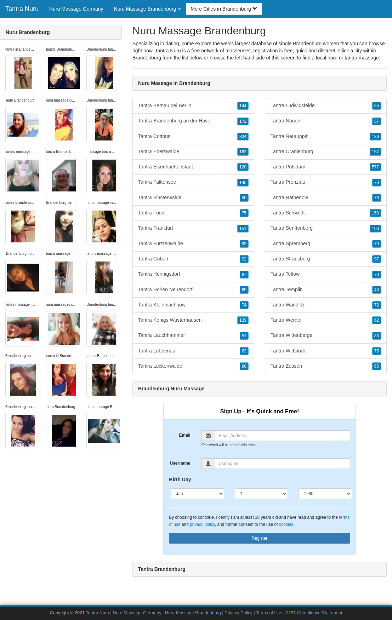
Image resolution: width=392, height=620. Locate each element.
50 (244, 197)
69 (244, 289)
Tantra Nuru (22, 8)
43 (376, 289)
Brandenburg (146, 58)
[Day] (261, 493)
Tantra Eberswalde (193, 152)
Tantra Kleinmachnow (193, 305)
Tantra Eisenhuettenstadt (193, 167)
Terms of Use (269, 612)
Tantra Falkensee (193, 182)
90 (244, 366)
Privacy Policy (238, 612)
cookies (286, 524)
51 (244, 335)
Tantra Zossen (326, 366)
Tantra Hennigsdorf (193, 274)
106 (375, 228)
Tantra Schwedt (326, 213)
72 (376, 305)
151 (242, 228)
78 (376, 197)
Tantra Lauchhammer (193, 335)
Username (180, 463)
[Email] (282, 435)
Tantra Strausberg (326, 259)
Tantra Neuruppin (326, 136)
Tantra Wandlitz (326, 305)
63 (244, 351)
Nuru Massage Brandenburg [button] (147, 9)
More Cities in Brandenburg (224, 9)
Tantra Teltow (326, 274)
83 (376, 335)
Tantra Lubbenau (193, 351)
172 (242, 121)
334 (242, 136)
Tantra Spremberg (326, 244)
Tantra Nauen (326, 121)
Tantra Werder (326, 320)
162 (242, 151)
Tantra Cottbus (193, 136)
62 (376, 320)
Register (260, 538)
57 (376, 121)
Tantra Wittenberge (326, 335)
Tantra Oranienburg (326, 152)
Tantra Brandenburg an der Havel (193, 121)
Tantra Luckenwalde (193, 366)
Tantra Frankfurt (193, 228)
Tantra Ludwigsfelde (326, 106)
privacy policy (202, 524)
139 (242, 320)
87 (244, 274)
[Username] (282, 463)
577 (375, 167)
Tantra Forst (193, 213)
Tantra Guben (193, 259)
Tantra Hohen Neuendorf (193, 290)
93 (244, 243)
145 (242, 182)
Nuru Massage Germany (76, 9)
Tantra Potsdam (326, 167)
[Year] (325, 493)
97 (376, 259)
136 (375, 136)
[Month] (197, 493)
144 (242, 105)
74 (244, 305)
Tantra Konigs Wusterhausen (193, 320)
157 (375, 151)
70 (376, 182)
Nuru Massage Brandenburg (193, 612)
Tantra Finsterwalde (193, 198)
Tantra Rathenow (326, 198)
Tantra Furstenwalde (193, 244)
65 (376, 105)
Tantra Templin (326, 290)
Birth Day (180, 479)
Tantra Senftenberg (326, 228)
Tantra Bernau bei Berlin (193, 106)
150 (375, 213)
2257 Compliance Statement (314, 612)
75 (244, 213)
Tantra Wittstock (326, 351)
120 (242, 167)
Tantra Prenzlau (326, 182)
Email (185, 435)
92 (244, 259)
